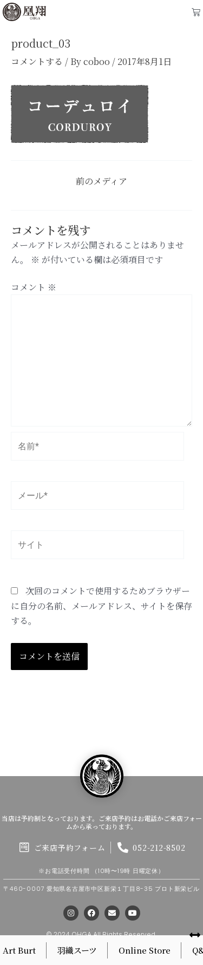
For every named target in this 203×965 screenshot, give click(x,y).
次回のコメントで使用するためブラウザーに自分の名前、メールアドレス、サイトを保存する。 (101, 605)
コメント (33, 287)
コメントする (37, 61)
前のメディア (101, 181)
